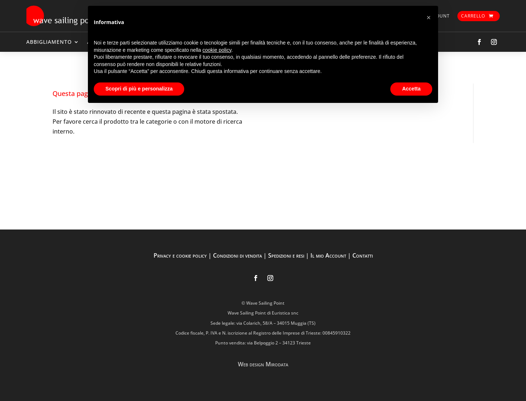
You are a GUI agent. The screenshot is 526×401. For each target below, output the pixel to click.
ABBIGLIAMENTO (49, 41)
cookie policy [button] (216, 50)
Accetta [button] (411, 89)
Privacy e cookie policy (180, 255)
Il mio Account (328, 255)
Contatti (362, 255)
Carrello (473, 16)
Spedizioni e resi (286, 255)
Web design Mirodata (263, 364)
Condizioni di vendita (237, 255)
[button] (428, 17)
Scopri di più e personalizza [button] (139, 89)
